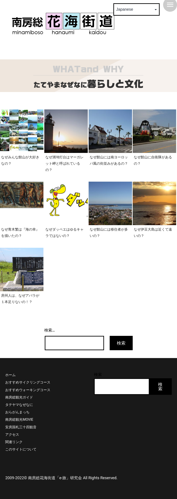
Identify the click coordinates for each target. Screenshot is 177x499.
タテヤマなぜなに (19, 405)
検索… (49, 330)
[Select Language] (136, 9)
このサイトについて (20, 449)
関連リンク (14, 442)
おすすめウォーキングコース (27, 390)
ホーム (10, 375)
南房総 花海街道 (63, 23)
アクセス (12, 434)
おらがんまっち (17, 412)
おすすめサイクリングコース (27, 382)
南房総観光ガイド (19, 397)
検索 (98, 374)
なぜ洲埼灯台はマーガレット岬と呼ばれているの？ (64, 163)
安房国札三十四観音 (20, 427)
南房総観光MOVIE (19, 419)
